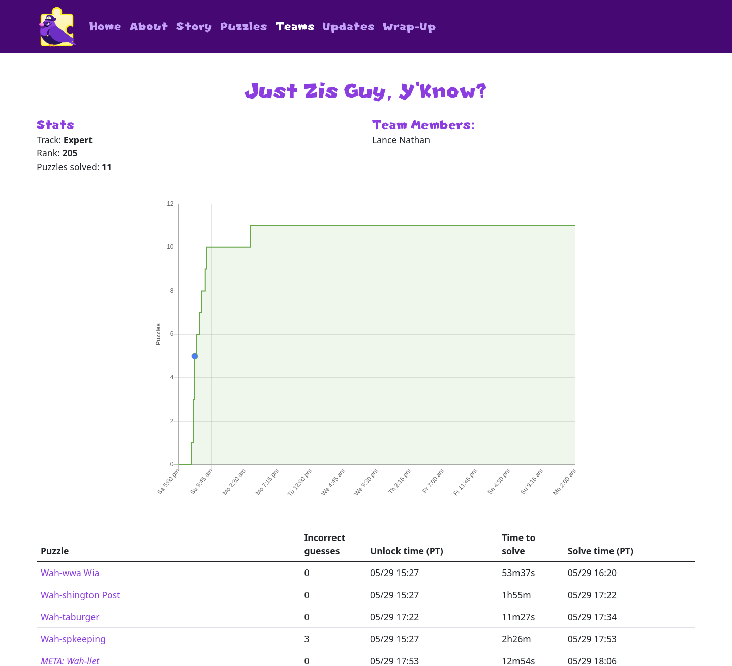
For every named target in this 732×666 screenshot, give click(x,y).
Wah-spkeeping (73, 638)
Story (194, 26)
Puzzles (244, 26)
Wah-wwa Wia (70, 572)
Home (105, 26)
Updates (349, 26)
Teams (295, 26)
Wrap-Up (409, 26)
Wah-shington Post (80, 595)
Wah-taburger (70, 617)
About (149, 26)
